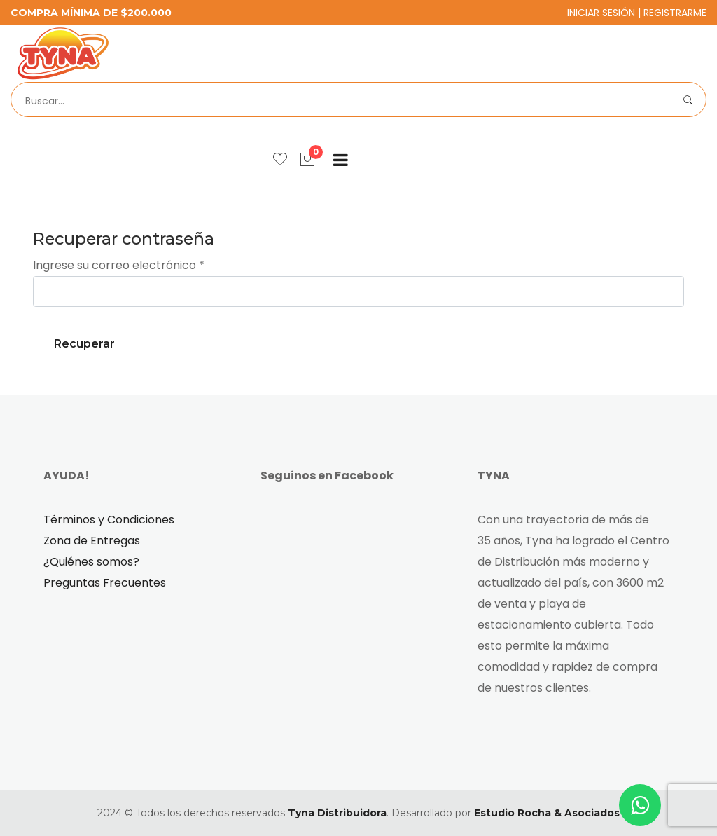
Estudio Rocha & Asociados (547, 813)
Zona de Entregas (91, 541)
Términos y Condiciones (108, 520)
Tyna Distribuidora (337, 813)
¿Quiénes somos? (91, 562)
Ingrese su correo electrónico (118, 265)
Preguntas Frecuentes (104, 583)
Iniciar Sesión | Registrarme (636, 13)
